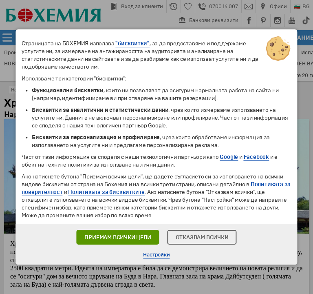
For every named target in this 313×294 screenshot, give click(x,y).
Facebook (256, 157)
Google (229, 157)
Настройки (156, 255)
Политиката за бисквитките (106, 192)
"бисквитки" (132, 43)
